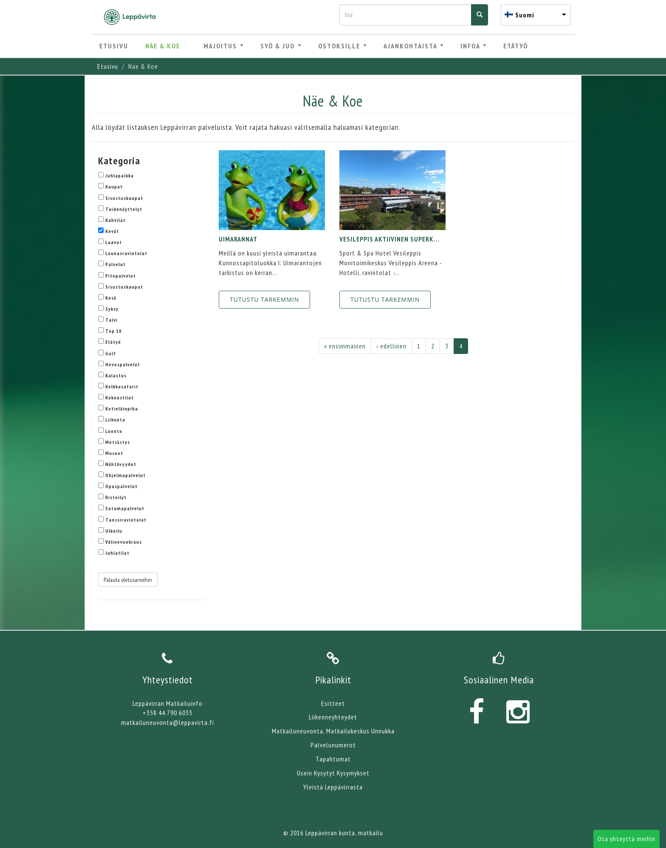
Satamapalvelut (124, 508)
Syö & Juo (280, 46)
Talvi (111, 320)
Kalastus (116, 375)
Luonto (113, 431)
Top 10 (113, 331)
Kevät (112, 231)
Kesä (110, 298)
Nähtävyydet (120, 464)
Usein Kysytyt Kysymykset (333, 773)
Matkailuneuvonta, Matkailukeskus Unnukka (333, 731)
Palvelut (115, 264)
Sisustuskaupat (124, 198)
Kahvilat (115, 220)
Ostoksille (342, 46)
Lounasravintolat (126, 253)
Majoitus (223, 46)
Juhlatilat (117, 553)
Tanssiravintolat (126, 520)
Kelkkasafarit (121, 386)
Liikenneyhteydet (333, 717)
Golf (110, 353)
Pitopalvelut (120, 275)
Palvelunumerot (333, 745)
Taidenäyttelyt (123, 209)
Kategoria (119, 160)
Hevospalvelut (122, 364)
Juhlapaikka (119, 175)
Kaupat (114, 186)
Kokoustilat (119, 397)
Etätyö (515, 46)
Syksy (112, 309)
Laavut (113, 242)
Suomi (524, 15)
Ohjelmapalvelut (125, 475)
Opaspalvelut (121, 486)
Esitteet (333, 703)
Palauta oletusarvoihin (128, 580)
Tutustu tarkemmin (264, 299)
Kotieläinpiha (121, 408)
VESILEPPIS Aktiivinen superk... (389, 239)
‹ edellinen (391, 346)
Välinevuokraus (123, 542)
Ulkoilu (113, 531)
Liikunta (115, 419)
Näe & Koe (165, 46)
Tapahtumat (333, 759)
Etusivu (113, 46)
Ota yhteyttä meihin (626, 838)
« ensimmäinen (345, 346)
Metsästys (117, 442)
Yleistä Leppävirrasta (333, 787)
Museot (114, 453)
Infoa (473, 46)
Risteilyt (116, 497)
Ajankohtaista (413, 46)
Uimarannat (238, 239)
